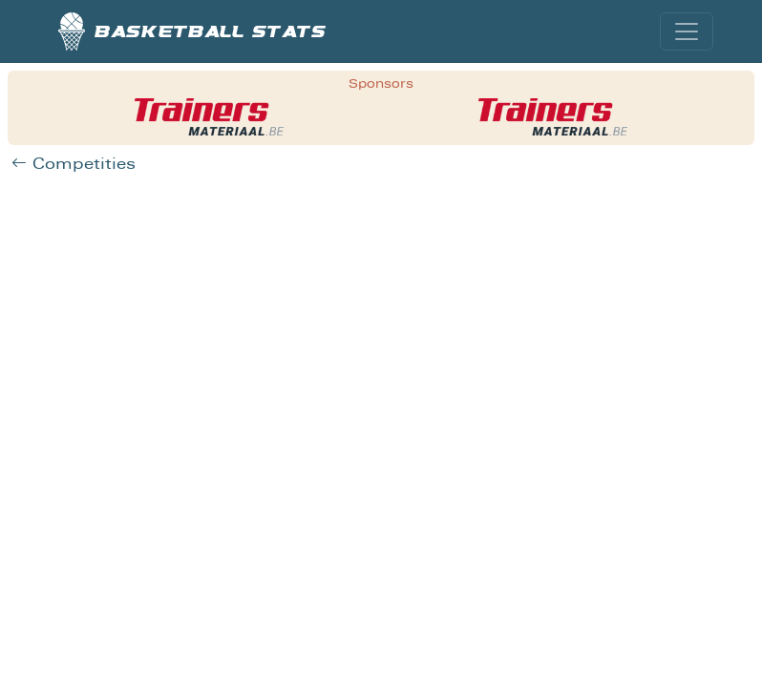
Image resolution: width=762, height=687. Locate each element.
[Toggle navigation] (686, 31)
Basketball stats (192, 31)
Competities (73, 164)
